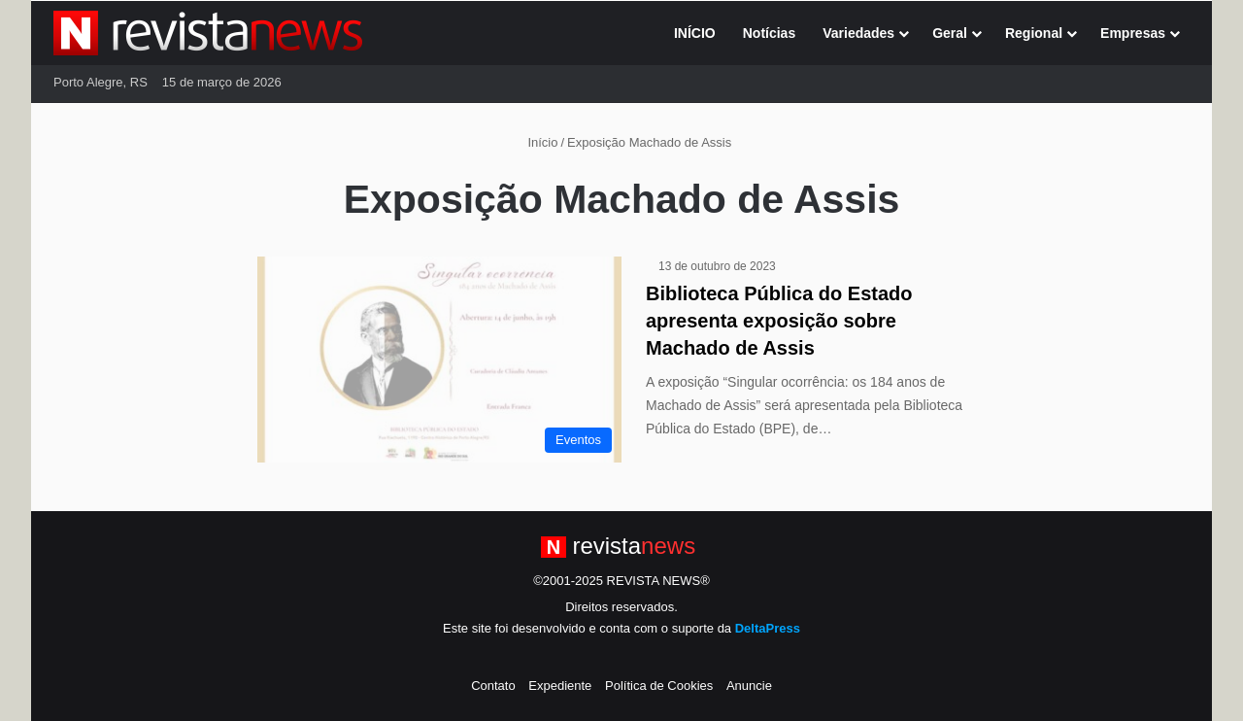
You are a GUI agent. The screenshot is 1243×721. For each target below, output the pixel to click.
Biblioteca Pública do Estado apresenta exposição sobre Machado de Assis (779, 321)
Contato (493, 685)
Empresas (1132, 33)
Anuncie (749, 685)
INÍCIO (695, 33)
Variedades (858, 33)
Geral (949, 33)
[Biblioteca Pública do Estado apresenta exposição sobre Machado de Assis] (439, 360)
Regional (1033, 33)
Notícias (769, 33)
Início (535, 142)
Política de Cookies (659, 685)
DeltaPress (767, 628)
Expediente (559, 685)
